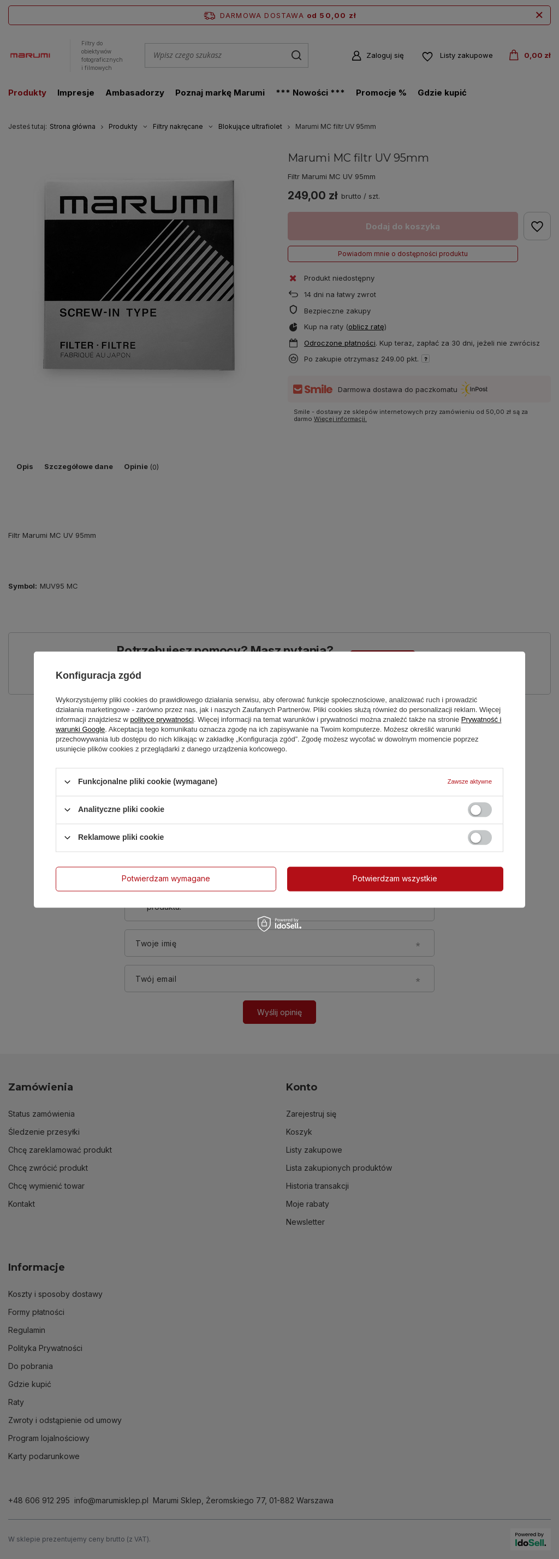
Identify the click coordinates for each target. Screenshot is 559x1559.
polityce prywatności (162, 719)
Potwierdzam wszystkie (395, 878)
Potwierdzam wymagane (166, 878)
